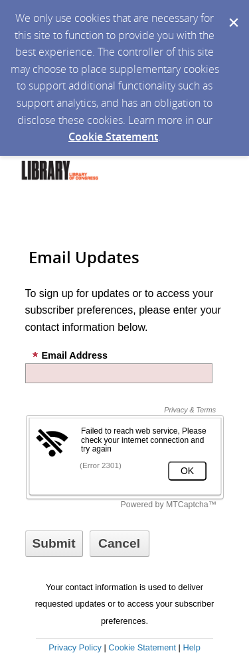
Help (191, 647)
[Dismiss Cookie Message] (232, 12)
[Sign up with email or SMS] (54, 543)
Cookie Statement (113, 136)
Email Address (70, 355)
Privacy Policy (75, 647)
